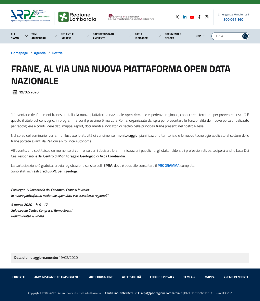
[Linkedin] (183, 16)
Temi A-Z (189, 277)
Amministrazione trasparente (57, 277)
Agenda (40, 53)
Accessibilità (131, 277)
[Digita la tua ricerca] (227, 36)
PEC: (158, 293)
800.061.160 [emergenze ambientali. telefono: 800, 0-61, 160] (233, 19)
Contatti (18, 277)
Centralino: (119, 293)
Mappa (209, 277)
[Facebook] (198, 16)
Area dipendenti (236, 277)
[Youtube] (190, 16)
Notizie (57, 53)
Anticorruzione (101, 277)
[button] (26, 36)
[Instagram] (205, 16)
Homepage (19, 53)
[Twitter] (177, 16)
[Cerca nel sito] (245, 36)
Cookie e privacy (162, 277)
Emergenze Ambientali (233, 14)
